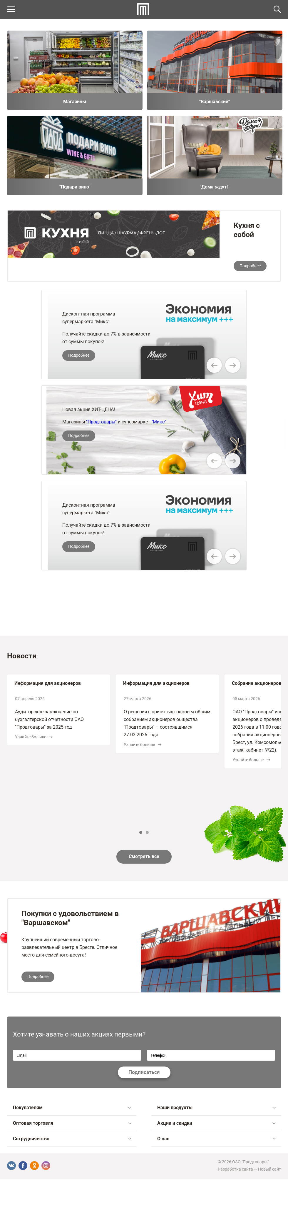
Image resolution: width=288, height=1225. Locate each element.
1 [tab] (140, 832)
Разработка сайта (235, 1169)
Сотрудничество (72, 1138)
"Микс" (158, 422)
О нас (216, 1138)
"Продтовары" (101, 422)
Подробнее (250, 265)
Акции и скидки (216, 1123)
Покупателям (72, 1107)
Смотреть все (144, 856)
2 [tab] (147, 832)
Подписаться (144, 1072)
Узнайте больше (34, 737)
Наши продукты (216, 1107)
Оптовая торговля (72, 1123)
